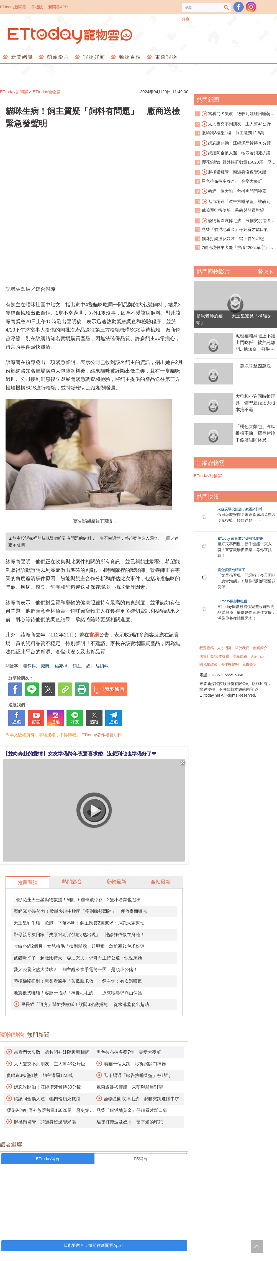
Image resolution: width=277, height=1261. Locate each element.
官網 (94, 635)
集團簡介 (260, 648)
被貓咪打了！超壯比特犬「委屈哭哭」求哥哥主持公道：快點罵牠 (78, 958)
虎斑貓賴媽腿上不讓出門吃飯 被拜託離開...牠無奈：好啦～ (255, 342)
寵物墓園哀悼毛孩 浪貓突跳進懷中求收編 (235, 221)
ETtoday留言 (48, 1158)
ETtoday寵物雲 (70, 35)
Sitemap (257, 656)
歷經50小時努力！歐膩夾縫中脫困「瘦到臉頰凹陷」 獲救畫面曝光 (80, 911)
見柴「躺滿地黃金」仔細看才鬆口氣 (131, 1110)
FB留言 (140, 1158)
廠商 (45, 666)
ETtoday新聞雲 (13, 7)
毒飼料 (29, 666)
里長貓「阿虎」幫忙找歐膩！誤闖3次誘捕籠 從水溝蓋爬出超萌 (85, 1004)
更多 (266, 271)
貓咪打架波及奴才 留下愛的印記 (129, 1122)
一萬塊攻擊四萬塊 (253, 366)
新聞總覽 (21, 57)
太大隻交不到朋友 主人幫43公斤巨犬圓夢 (235, 124)
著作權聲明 (230, 664)
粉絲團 (238, 7)
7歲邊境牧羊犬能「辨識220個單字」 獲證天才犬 (234, 248)
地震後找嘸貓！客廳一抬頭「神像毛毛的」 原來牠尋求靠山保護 (78, 992)
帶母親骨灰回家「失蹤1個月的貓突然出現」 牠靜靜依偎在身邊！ (79, 934)
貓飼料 (102, 666)
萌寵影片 (57, 57)
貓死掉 (61, 666)
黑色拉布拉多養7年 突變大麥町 (128, 1052)
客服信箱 (240, 656)
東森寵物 (165, 57)
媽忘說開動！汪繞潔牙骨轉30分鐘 (47, 1087)
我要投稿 (206, 648)
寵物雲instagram (251, 7)
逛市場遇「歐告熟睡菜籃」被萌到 (137, 1075)
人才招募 (224, 648)
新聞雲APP (58, 7)
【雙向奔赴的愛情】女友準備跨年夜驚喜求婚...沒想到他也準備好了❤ (79, 753)
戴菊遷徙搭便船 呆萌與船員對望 (129, 1087)
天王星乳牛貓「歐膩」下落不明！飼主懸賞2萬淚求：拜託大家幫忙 (79, 923)
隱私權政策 (208, 664)
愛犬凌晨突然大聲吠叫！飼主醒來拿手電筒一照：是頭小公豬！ (76, 969)
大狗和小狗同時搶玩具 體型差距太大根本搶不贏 (255, 403)
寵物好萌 (93, 57)
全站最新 (161, 882)
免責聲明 (249, 664)
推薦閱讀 (28, 882)
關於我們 (242, 648)
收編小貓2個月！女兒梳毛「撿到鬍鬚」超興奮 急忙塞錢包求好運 (79, 946)
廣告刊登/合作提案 (214, 656)
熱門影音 (72, 882)
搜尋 (226, 7)
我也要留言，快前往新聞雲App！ (94, 1245)
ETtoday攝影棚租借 (232, 601)
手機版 (37, 7)
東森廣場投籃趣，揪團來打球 (240, 509)
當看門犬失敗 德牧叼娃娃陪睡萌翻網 (51, 1052)
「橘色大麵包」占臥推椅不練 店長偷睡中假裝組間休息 (255, 433)
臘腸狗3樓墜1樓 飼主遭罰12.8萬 (39, 1075)
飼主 (77, 666)
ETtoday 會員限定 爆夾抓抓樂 (240, 538)
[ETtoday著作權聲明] (99, 734)
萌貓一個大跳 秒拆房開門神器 (135, 1063)
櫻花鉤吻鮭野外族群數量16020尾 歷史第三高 (235, 162)
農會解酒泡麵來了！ (233, 570)
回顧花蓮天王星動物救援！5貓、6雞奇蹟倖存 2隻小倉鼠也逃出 (77, 899)
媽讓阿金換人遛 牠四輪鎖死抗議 (47, 1098)
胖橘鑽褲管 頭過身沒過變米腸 (45, 1122)
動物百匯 (129, 57)
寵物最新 (116, 882)
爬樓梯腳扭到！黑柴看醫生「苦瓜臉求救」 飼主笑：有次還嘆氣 (78, 981)
